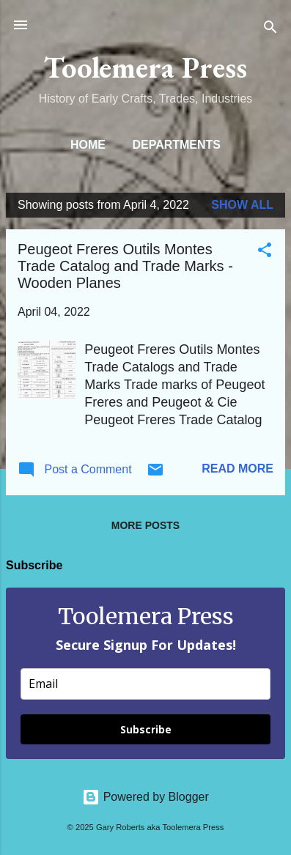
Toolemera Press (145, 67)
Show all (242, 205)
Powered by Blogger (145, 797)
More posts (145, 525)
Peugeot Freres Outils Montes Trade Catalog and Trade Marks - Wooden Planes (125, 266)
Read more (237, 468)
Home (88, 144)
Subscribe (146, 729)
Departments (176, 144)
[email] (145, 684)
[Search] (270, 29)
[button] (264, 252)
